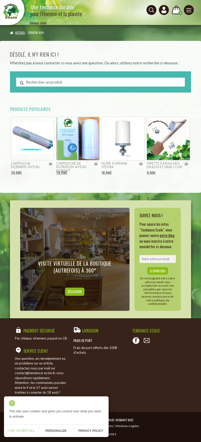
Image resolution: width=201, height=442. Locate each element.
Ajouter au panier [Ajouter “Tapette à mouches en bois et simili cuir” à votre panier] (186, 163)
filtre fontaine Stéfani (114, 165)
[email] (157, 259)
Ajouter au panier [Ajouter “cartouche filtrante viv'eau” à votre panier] (50, 163)
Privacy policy (90, 431)
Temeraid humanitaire (117, 420)
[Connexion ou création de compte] (164, 10)
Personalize (56, 431)
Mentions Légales (127, 426)
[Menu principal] (189, 10)
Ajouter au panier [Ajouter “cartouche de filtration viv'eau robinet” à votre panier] (95, 163)
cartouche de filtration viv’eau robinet (71, 167)
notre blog (167, 235)
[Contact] (146, 340)
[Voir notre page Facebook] (136, 340)
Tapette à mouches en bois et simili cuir (164, 165)
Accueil (20, 32)
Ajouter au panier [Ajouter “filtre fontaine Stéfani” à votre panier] (140, 163)
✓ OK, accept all (21, 431)
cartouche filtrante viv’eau (25, 165)
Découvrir (74, 291)
